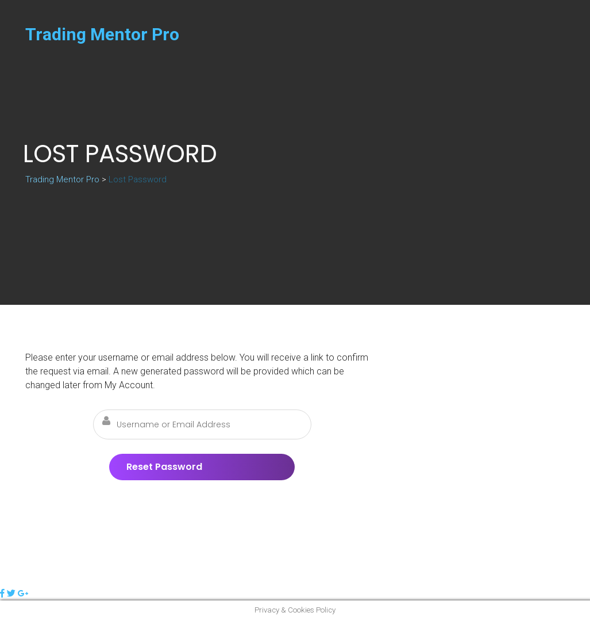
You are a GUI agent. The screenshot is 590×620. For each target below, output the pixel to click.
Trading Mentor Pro (102, 34)
